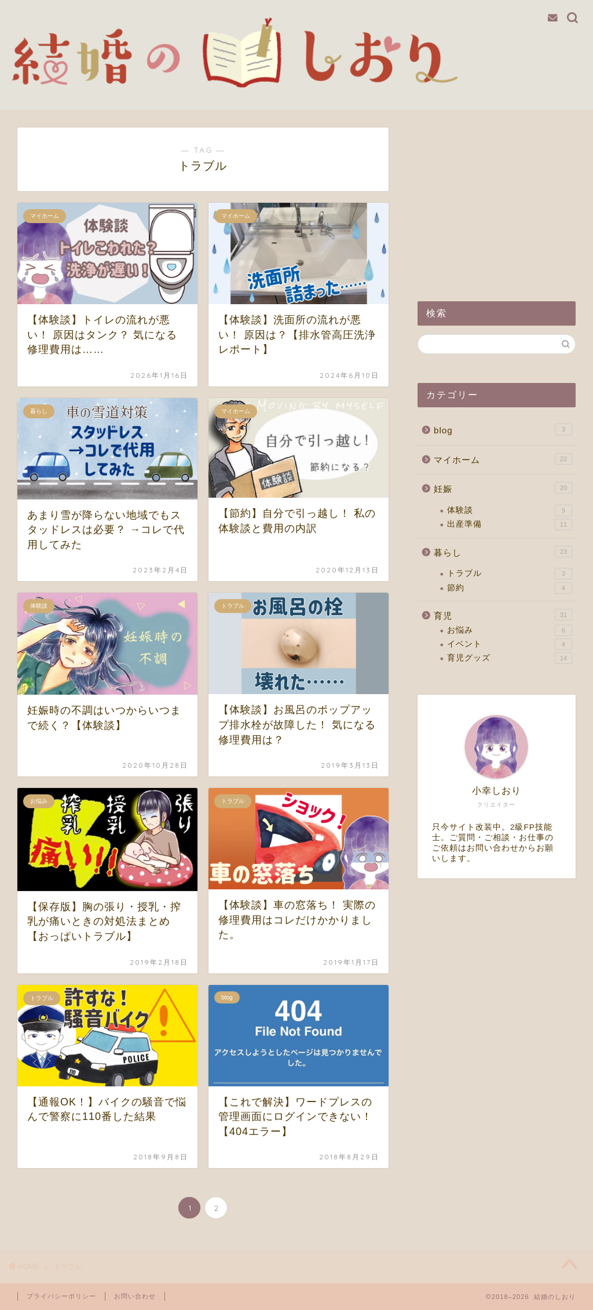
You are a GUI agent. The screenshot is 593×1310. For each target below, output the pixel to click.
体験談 (509, 510)
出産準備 (509, 524)
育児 (503, 615)
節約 (509, 588)
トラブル (509, 573)
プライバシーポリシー (61, 1296)
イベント (509, 644)
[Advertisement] (497, 199)
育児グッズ (509, 658)
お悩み (509, 630)
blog (503, 429)
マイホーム (503, 459)
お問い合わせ (135, 1296)
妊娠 (503, 488)
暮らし (503, 551)
